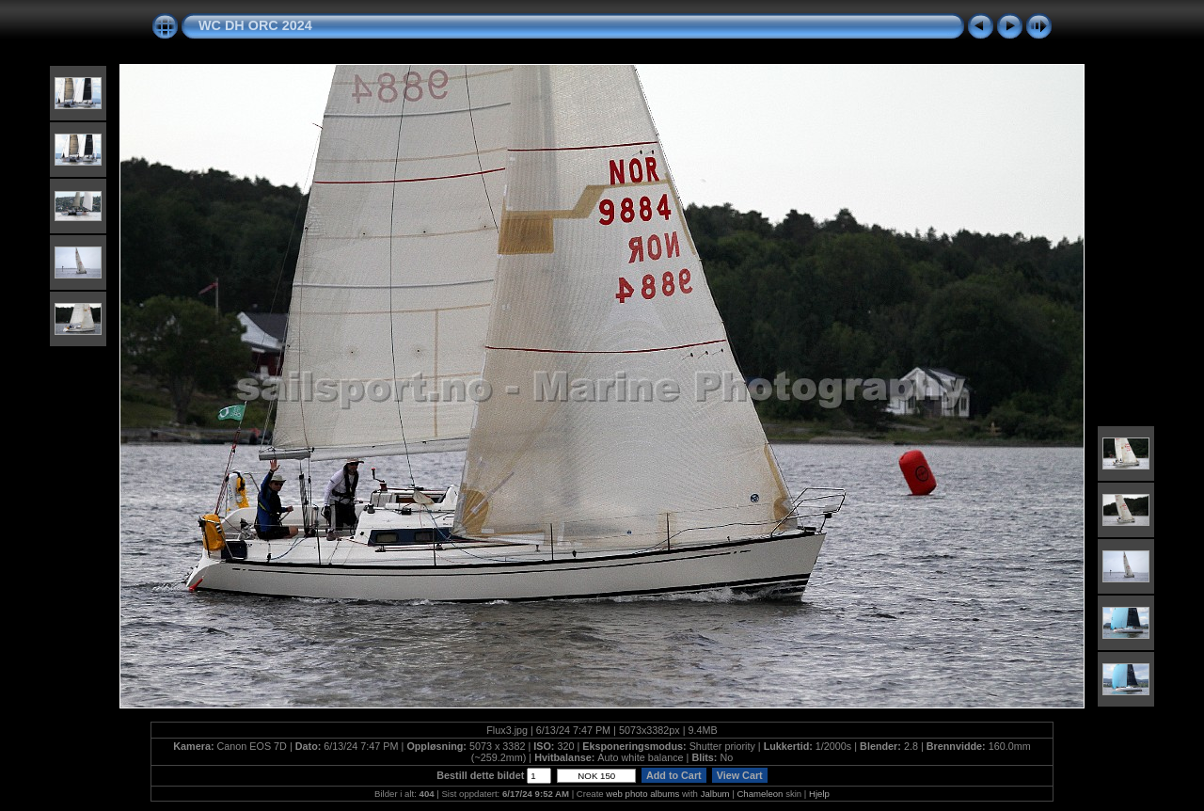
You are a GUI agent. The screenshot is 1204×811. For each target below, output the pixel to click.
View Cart (740, 775)
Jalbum (715, 793)
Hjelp (819, 793)
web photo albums (642, 793)
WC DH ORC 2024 (255, 25)
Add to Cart (673, 775)
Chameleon (760, 793)
